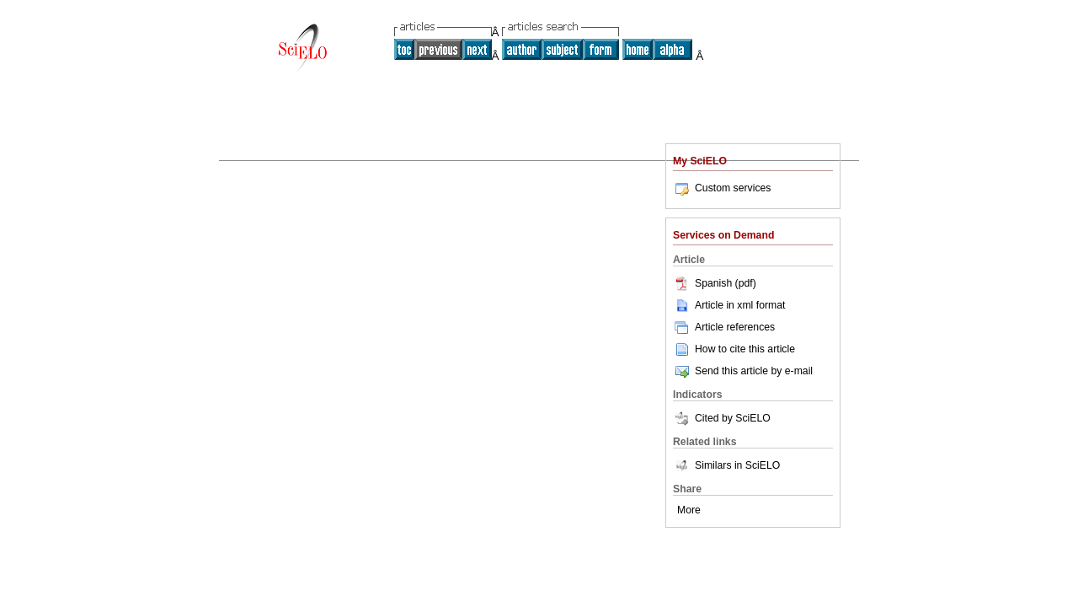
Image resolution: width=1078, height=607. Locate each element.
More (689, 510)
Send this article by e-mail (743, 371)
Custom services (722, 188)
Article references (724, 327)
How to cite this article (745, 349)
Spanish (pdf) (714, 283)
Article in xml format (729, 305)
